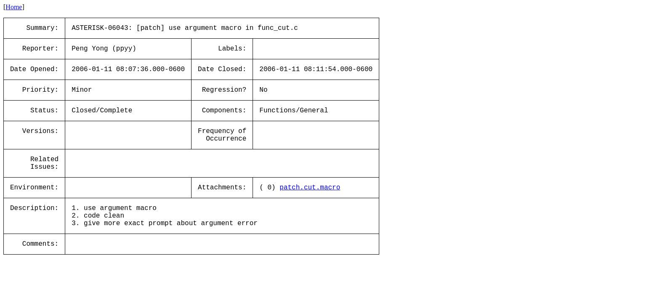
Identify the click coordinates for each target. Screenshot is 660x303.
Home (13, 7)
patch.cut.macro (309, 187)
